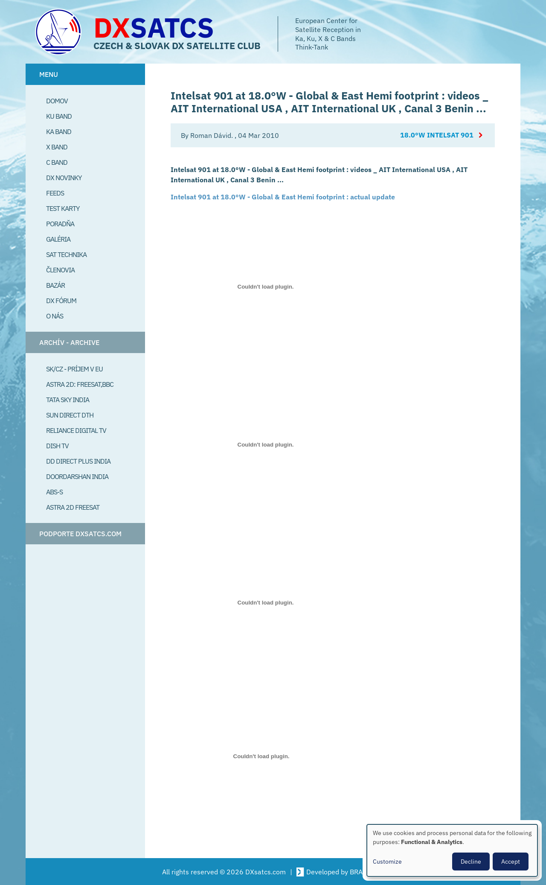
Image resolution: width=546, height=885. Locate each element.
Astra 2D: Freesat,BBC (79, 384)
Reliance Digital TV (76, 430)
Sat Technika (66, 254)
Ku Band (59, 116)
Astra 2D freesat (72, 507)
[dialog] (452, 850)
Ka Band (58, 131)
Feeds (55, 193)
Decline (471, 861)
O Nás (54, 316)
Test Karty (62, 208)
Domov (57, 100)
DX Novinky (63, 177)
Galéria (58, 239)
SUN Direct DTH (69, 415)
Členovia (60, 270)
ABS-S (54, 492)
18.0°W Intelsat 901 (436, 135)
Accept (510, 861)
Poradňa (60, 223)
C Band (56, 162)
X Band (56, 147)
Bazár (55, 285)
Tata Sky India (67, 399)
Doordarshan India (77, 476)
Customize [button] (387, 861)
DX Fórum (61, 300)
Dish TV (57, 445)
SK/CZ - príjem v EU (74, 369)
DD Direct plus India (78, 461)
